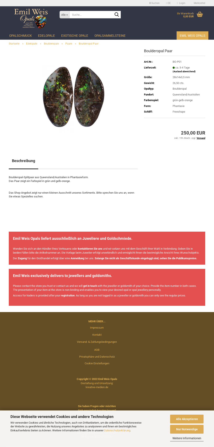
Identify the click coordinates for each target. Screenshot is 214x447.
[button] (168, 3)
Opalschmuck (20, 36)
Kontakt (97, 334)
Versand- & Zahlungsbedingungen (97, 341)
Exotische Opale (74, 36)
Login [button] (181, 3)
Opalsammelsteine (110, 36)
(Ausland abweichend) (184, 71)
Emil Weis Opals (192, 36)
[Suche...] (64, 14)
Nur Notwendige (187, 429)
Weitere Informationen (186, 438)
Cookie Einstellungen (97, 363)
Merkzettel (198, 3)
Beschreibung (23, 161)
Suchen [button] (154, 3)
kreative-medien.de (97, 387)
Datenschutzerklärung (117, 430)
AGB (96, 349)
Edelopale (46, 36)
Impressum (97, 327)
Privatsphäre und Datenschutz (97, 356)
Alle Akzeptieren (187, 419)
